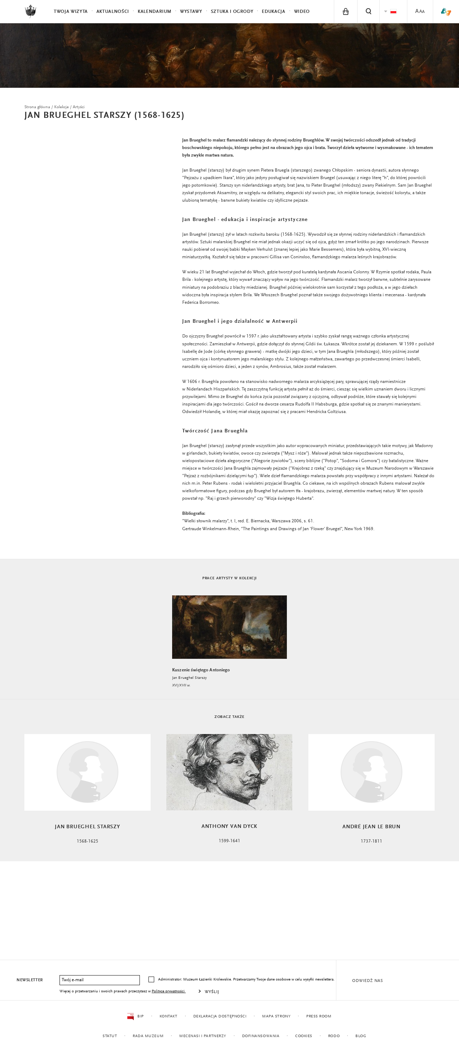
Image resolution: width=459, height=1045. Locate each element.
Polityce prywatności (169, 991)
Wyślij (212, 992)
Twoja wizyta (71, 11)
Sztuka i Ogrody (232, 11)
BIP (135, 1016)
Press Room (319, 1016)
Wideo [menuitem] (302, 11)
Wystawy (191, 11)
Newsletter (29, 980)
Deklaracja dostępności (219, 1016)
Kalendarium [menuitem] (154, 11)
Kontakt (168, 1016)
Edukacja (273, 11)
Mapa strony (276, 1016)
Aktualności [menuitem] (112, 11)
